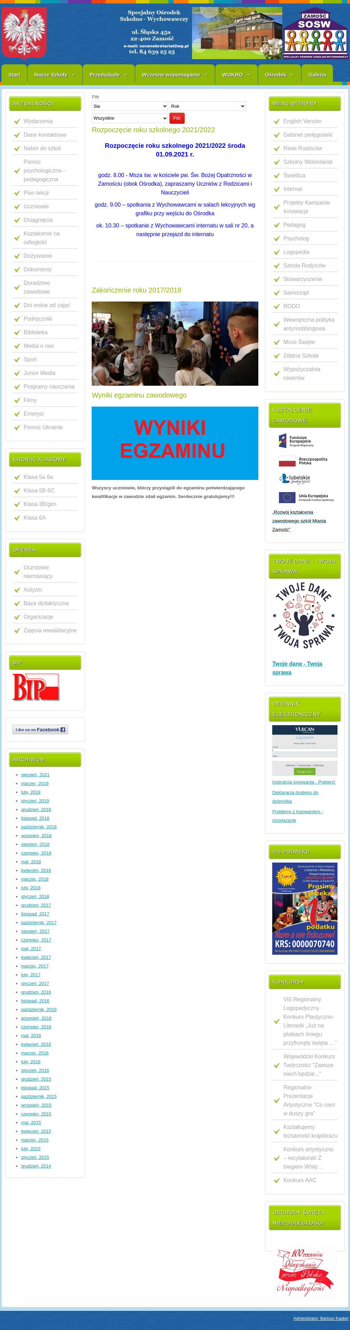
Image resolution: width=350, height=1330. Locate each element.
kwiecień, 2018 (36, 870)
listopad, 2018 (35, 818)
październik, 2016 (39, 1009)
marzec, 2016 (35, 1053)
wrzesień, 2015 (36, 1105)
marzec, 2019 (35, 783)
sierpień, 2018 (35, 844)
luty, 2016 (30, 1061)
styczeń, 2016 (35, 1070)
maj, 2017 (31, 948)
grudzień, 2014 (36, 1166)
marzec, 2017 (35, 966)
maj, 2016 (31, 1035)
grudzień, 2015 (36, 1079)
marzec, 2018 (35, 879)
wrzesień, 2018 (36, 835)
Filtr (177, 118)
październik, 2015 (39, 1096)
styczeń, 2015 (35, 1157)
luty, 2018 (30, 887)
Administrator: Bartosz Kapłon (321, 1318)
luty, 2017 (30, 974)
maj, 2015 (31, 1122)
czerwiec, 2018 (36, 853)
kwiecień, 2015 (36, 1131)
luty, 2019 (30, 792)
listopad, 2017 (35, 913)
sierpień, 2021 (35, 774)
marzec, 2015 (35, 1140)
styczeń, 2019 (35, 800)
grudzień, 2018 (36, 809)
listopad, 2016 (35, 1000)
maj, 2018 (31, 861)
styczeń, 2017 (35, 983)
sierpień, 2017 (35, 931)
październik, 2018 (39, 827)
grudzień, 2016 (36, 992)
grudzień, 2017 (36, 905)
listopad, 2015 (35, 1087)
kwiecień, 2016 (36, 1044)
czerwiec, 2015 (36, 1113)
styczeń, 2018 (35, 896)
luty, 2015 (30, 1148)
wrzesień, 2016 (36, 1018)
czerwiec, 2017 (36, 940)
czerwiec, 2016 (36, 1026)
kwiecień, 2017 (36, 957)
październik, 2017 (39, 922)
